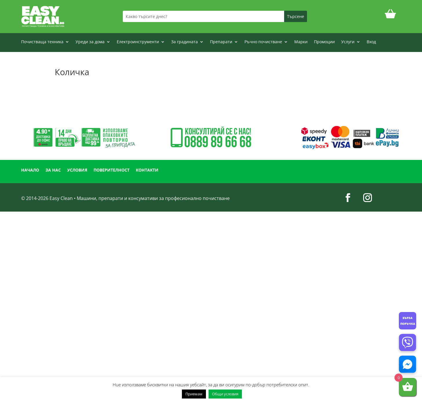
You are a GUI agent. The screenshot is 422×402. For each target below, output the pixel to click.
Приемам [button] (193, 393)
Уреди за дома (90, 42)
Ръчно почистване (263, 42)
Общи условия (225, 393)
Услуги (348, 42)
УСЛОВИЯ (77, 170)
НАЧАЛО (30, 170)
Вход (371, 42)
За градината (184, 42)
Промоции (324, 42)
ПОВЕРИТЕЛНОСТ (111, 170)
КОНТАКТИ (147, 170)
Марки (301, 42)
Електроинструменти (138, 42)
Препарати (221, 42)
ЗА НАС (53, 170)
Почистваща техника (42, 42)
